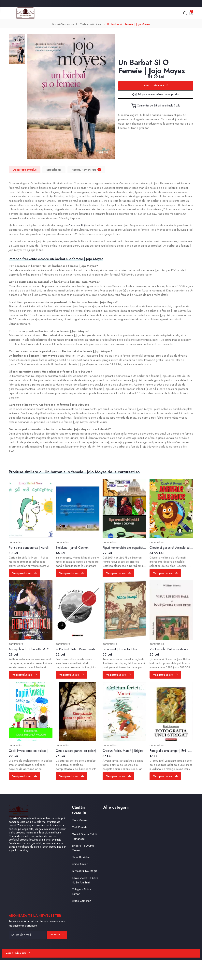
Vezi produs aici (156, 85)
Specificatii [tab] (54, 169)
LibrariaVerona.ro (63, 24)
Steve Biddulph (81, 857)
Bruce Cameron (81, 901)
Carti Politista (79, 827)
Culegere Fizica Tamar (81, 891)
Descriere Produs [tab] (24, 169)
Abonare (57, 934)
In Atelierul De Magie (84, 871)
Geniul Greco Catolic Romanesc (85, 836)
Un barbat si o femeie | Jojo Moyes (128, 24)
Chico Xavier (80, 864)
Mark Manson (80, 820)
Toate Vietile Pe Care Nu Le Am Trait (85, 880)
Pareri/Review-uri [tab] (86, 169)
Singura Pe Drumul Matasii (83, 847)
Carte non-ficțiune (90, 24)
